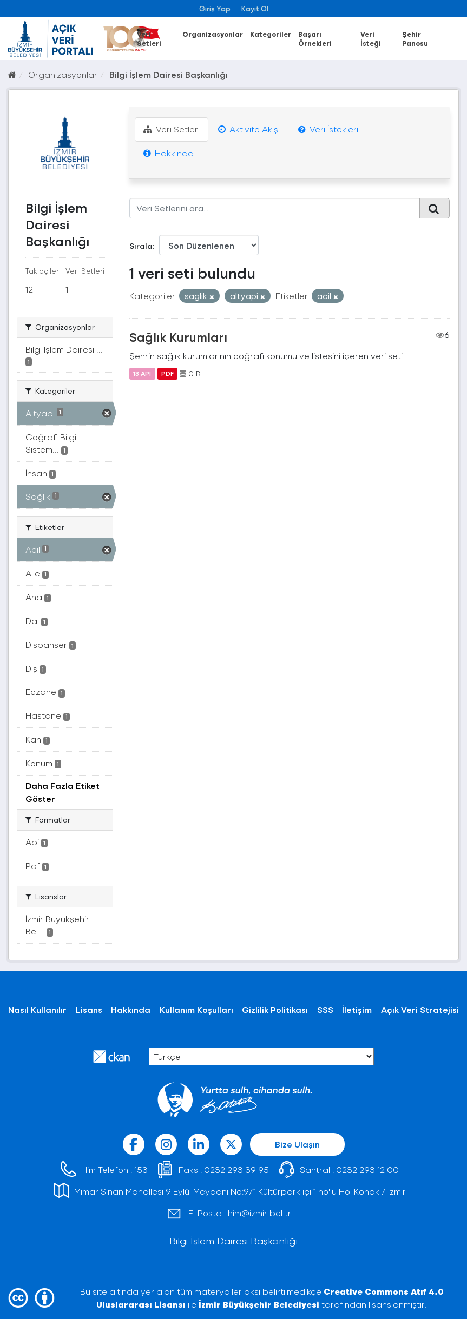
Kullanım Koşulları (196, 1009)
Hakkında (168, 152)
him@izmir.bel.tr (259, 1212)
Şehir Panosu (415, 38)
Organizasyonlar (212, 33)
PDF (167, 373)
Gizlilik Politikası (275, 1009)
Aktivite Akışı (249, 129)
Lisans (89, 1009)
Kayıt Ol (254, 8)
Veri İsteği (370, 38)
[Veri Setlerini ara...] (274, 208)
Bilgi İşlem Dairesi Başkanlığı (168, 74)
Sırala (141, 246)
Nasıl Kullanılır (37, 1009)
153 (141, 1169)
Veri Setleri (149, 38)
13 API (142, 373)
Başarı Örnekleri (315, 38)
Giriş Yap (215, 8)
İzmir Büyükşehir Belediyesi (259, 1304)
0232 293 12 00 (367, 1169)
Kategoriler (270, 33)
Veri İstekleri (328, 129)
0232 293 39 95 (236, 1169)
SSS (325, 1009)
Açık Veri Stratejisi (420, 1009)
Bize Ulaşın (297, 1144)
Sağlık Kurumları (178, 337)
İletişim (357, 1009)
